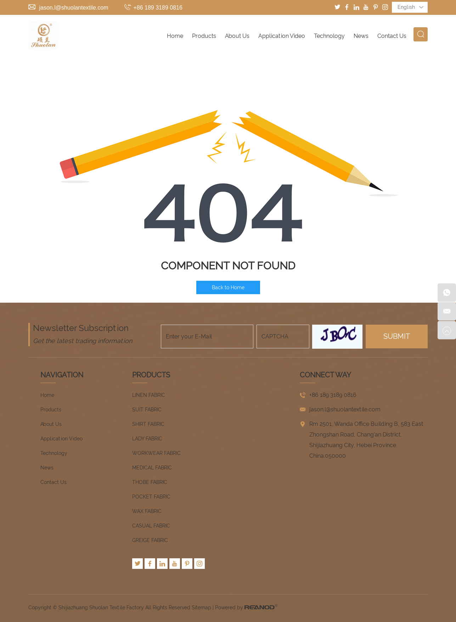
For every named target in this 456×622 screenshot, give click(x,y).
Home (175, 36)
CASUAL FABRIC (151, 526)
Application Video (281, 36)
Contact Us (391, 36)
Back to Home (228, 287)
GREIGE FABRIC (150, 540)
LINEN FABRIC (148, 395)
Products (204, 36)
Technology (329, 36)
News (361, 36)
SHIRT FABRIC (148, 424)
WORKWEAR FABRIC (156, 453)
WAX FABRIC (147, 511)
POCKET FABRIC (151, 497)
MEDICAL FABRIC (152, 467)
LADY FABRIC (147, 438)
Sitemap (201, 607)
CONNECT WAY (325, 375)
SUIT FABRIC (147, 409)
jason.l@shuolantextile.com (73, 8)
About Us (237, 36)
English (410, 7)
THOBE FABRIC (149, 482)
